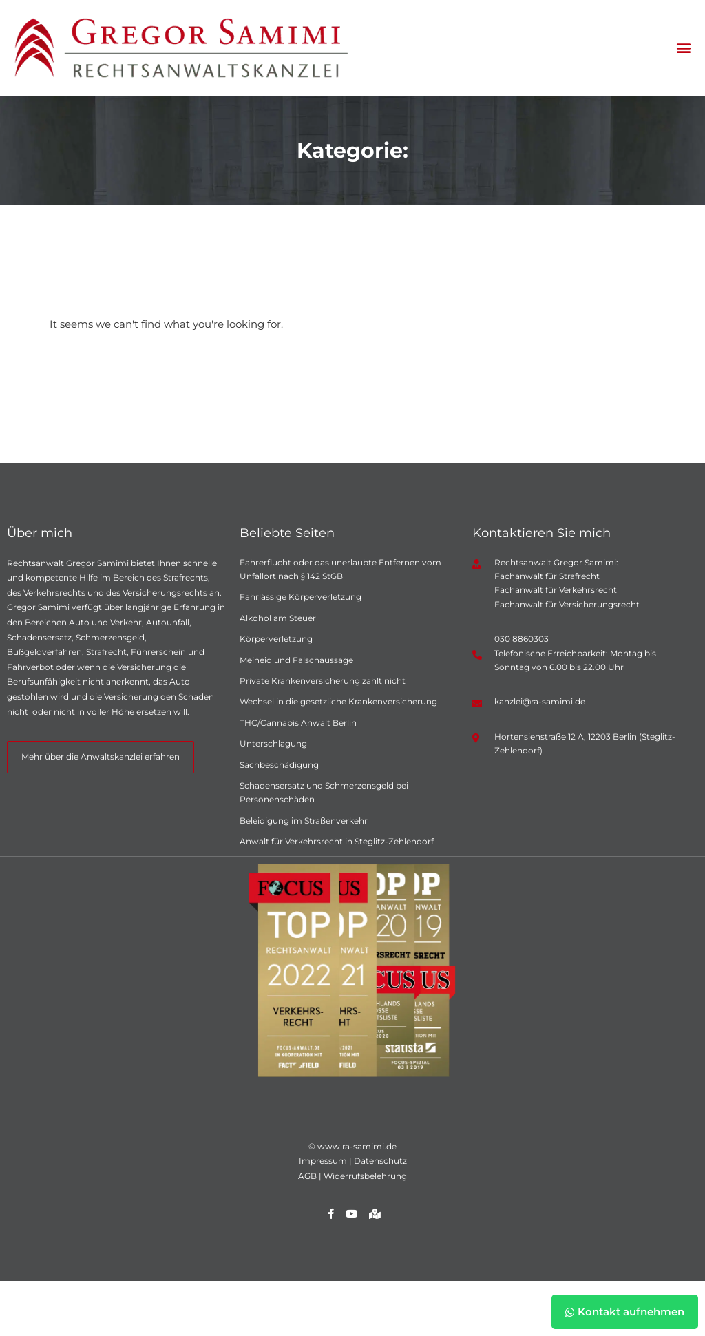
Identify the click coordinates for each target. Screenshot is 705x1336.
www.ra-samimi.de (357, 1146)
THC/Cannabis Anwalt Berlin (298, 723)
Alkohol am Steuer (278, 618)
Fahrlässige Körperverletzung (300, 597)
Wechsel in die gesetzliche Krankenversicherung (338, 701)
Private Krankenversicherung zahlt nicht (323, 681)
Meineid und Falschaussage (296, 660)
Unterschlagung (273, 743)
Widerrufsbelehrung (365, 1176)
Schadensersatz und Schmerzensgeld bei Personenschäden (324, 792)
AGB (307, 1176)
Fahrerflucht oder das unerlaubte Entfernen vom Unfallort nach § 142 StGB (340, 569)
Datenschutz (380, 1161)
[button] (683, 47)
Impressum (323, 1161)
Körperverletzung (276, 639)
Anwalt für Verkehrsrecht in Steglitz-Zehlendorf (337, 841)
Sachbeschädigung (279, 765)
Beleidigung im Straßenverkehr (304, 820)
